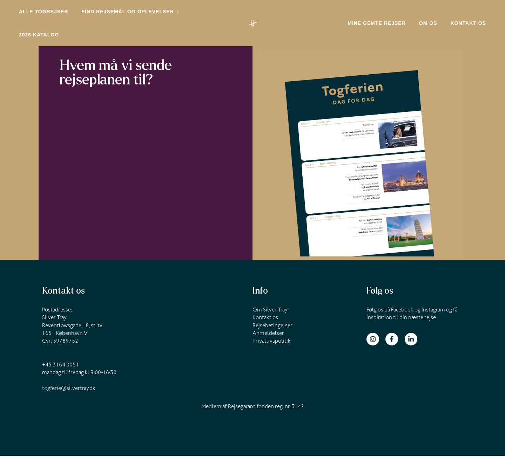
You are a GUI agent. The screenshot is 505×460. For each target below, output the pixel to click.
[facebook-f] (394, 343)
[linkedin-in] (412, 343)
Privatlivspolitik (271, 346)
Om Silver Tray (270, 314)
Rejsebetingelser (272, 330)
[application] (171, 13)
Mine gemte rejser (385, 26)
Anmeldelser (268, 338)
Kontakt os (470, 26)
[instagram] (375, 343)
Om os (433, 26)
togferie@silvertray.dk (68, 393)
